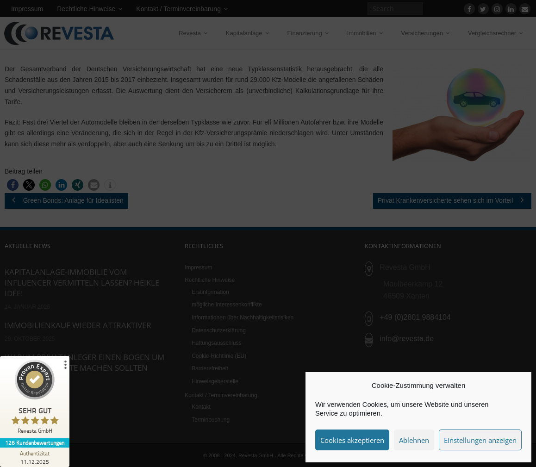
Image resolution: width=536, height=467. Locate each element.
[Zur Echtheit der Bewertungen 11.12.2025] (34, 457)
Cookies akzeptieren (352, 440)
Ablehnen (414, 440)
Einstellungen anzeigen (480, 440)
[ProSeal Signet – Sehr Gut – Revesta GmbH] (34, 399)
